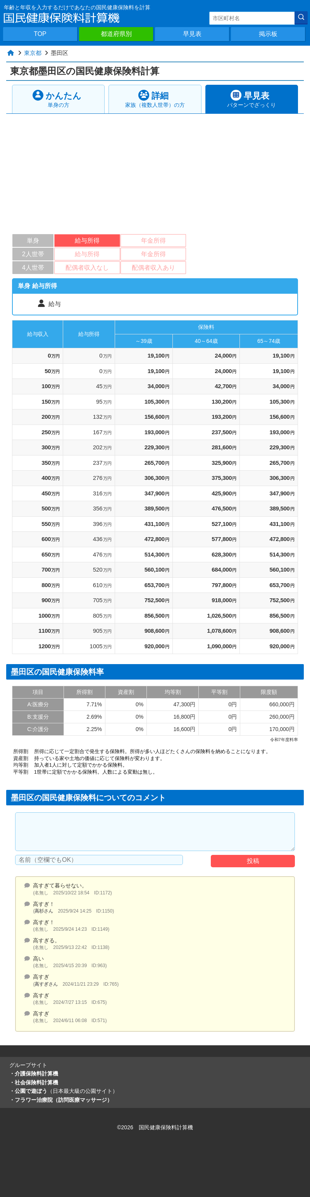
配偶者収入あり (153, 267)
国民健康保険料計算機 (166, 1127)
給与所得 (87, 240)
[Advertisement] (155, 172)
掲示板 (268, 34)
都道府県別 (116, 34)
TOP (40, 34)
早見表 (192, 34)
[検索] (301, 17)
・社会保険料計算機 (33, 1082)
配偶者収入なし (87, 267)
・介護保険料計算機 (33, 1073)
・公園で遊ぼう (63, 1091)
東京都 (32, 53)
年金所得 (153, 240)
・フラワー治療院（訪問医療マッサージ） (60, 1100)
